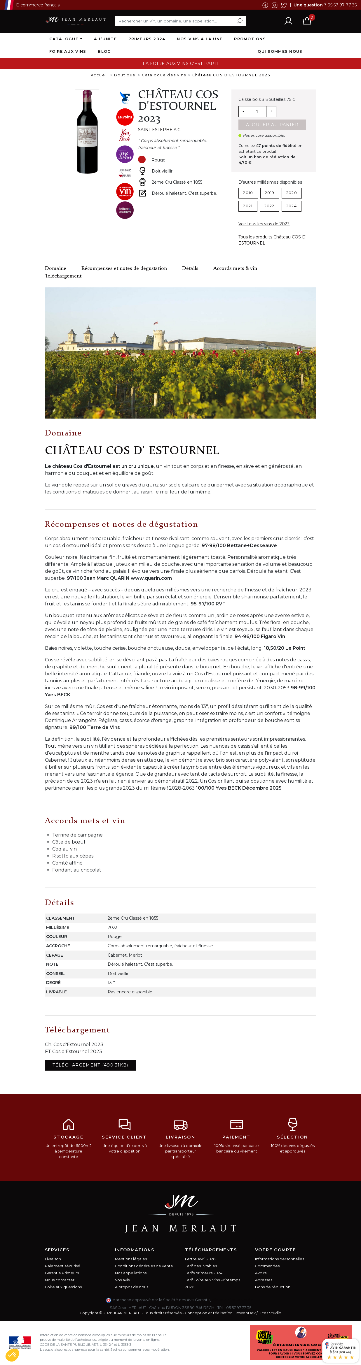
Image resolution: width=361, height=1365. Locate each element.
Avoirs (260, 1273)
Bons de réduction (272, 1287)
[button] (12, 1355)
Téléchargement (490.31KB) (90, 1065)
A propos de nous (131, 1287)
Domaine (55, 268)
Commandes (267, 1266)
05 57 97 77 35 (342, 4)
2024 (291, 206)
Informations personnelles (279, 1259)
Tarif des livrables (201, 1266)
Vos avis (122, 1280)
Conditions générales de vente (144, 1266)
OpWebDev (244, 1313)
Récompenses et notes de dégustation (124, 268)
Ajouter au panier (272, 124)
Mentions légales (131, 1259)
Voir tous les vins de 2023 (264, 223)
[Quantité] (257, 111)
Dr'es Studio (270, 1313)
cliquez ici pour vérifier (233, 1300)
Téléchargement (63, 276)
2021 (247, 206)
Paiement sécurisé (62, 1266)
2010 (248, 193)
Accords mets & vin (235, 268)
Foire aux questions (63, 1287)
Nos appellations (131, 1273)
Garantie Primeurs (62, 1273)
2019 (270, 193)
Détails (190, 268)
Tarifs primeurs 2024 (203, 1273)
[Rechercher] (180, 21)
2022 (269, 206)
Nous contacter (59, 1280)
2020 (291, 193)
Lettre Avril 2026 (200, 1259)
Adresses (263, 1280)
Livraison (53, 1259)
